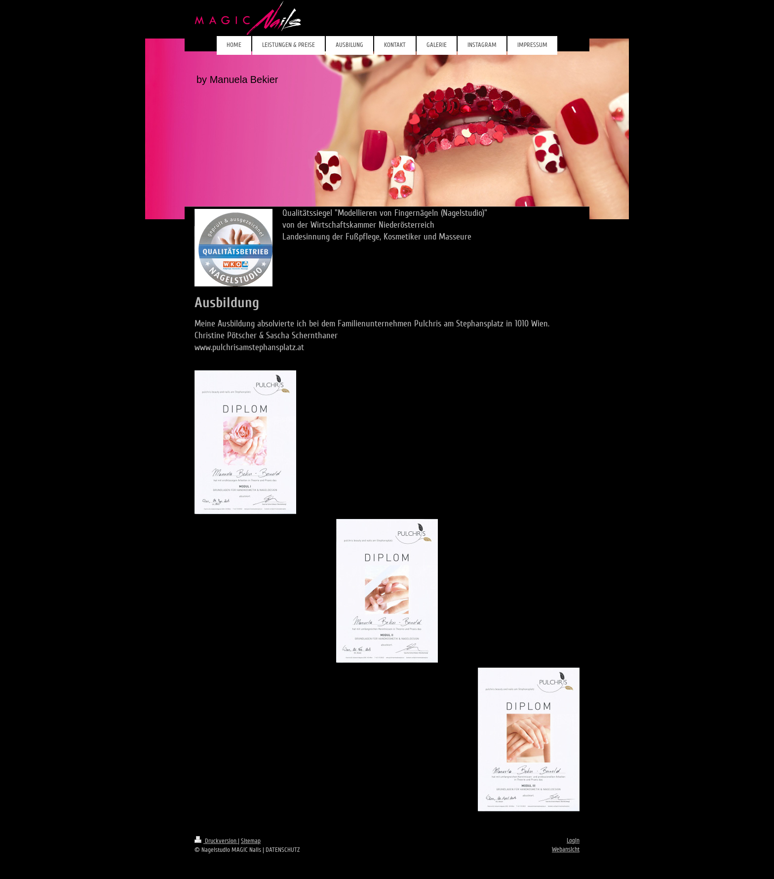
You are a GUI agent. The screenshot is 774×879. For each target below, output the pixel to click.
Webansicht (566, 849)
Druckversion (216, 841)
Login (573, 840)
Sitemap (251, 841)
